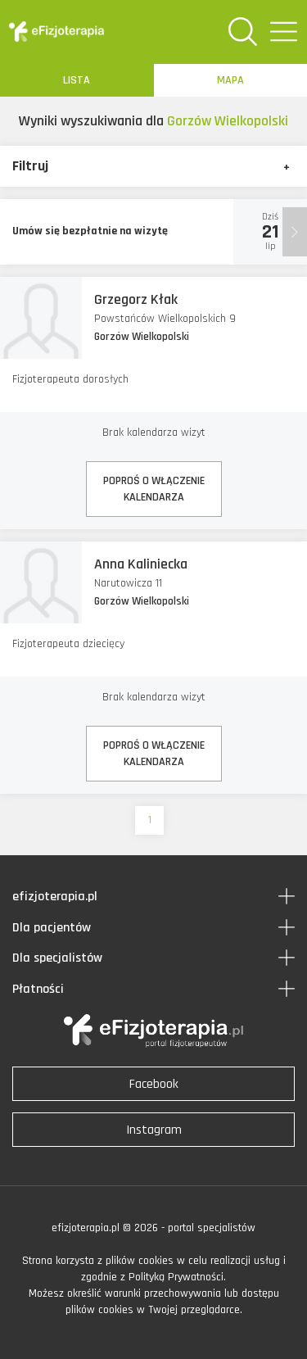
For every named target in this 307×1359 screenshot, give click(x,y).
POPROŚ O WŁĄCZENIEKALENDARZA (154, 489)
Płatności (38, 989)
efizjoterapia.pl (54, 896)
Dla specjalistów (57, 958)
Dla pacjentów (51, 927)
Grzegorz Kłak (136, 299)
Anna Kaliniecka (140, 564)
